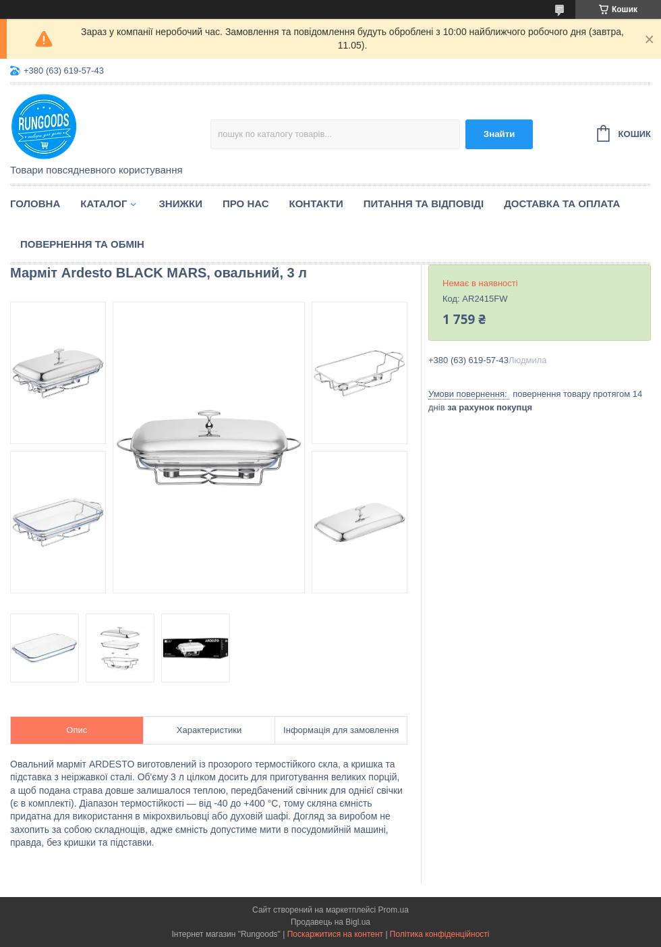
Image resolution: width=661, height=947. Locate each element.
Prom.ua (393, 910)
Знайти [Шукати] (499, 134)
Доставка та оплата (562, 203)
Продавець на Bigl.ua (330, 922)
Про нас (246, 203)
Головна (35, 203)
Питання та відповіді (424, 203)
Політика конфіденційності (440, 934)
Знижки (180, 203)
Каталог (103, 203)
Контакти (316, 203)
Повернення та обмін (82, 244)
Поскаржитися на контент (335, 934)
